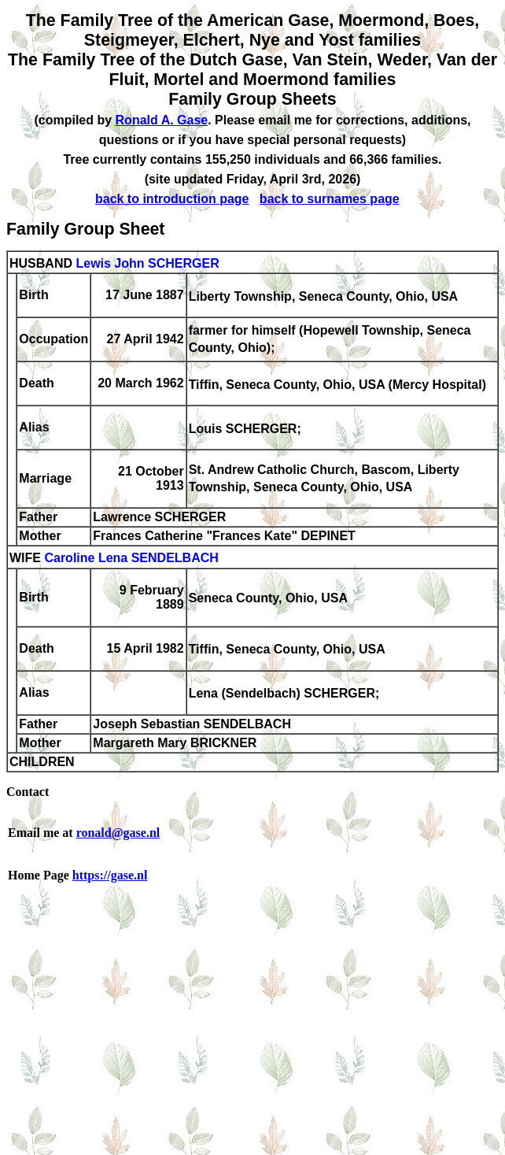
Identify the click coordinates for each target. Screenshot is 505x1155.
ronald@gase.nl (118, 832)
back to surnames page (330, 198)
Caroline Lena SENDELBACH (131, 558)
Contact (27, 791)
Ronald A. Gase (162, 120)
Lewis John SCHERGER (147, 263)
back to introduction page (172, 198)
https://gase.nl (110, 875)
